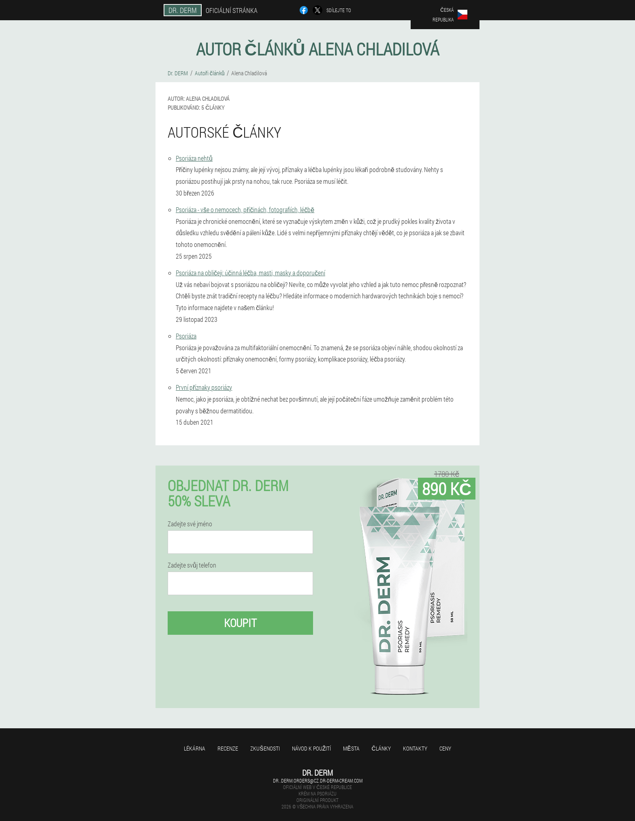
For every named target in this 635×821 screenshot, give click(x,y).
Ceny (445, 748)
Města (351, 748)
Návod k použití (311, 748)
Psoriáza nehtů (194, 158)
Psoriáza (186, 336)
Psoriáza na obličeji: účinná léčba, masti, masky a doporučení (250, 272)
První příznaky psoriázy (204, 387)
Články (381, 748)
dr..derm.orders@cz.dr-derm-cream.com (317, 780)
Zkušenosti (264, 748)
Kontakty (415, 748)
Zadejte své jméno (190, 524)
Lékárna (194, 748)
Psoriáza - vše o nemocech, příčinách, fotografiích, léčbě (245, 209)
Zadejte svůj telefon (192, 565)
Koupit (240, 622)
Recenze (227, 748)
